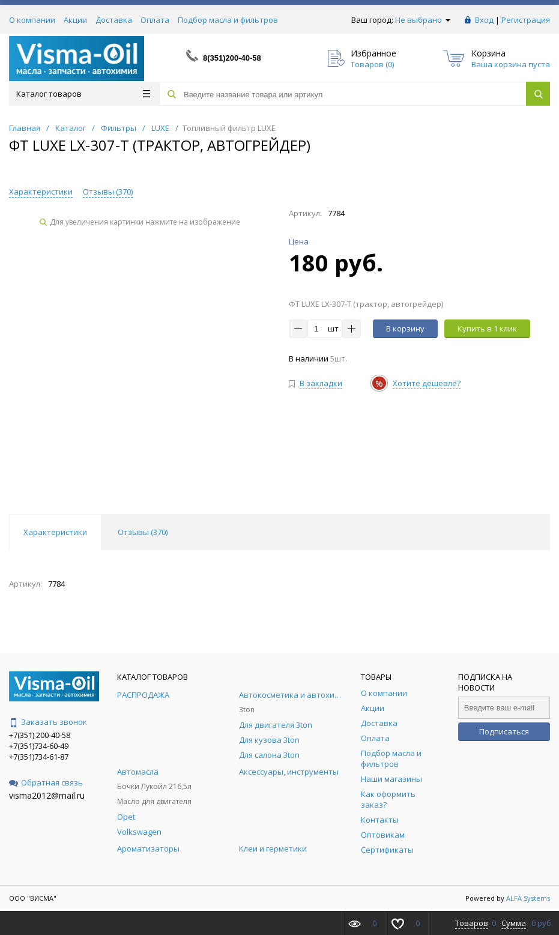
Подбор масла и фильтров (228, 19)
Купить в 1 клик (487, 328)
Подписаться (504, 731)
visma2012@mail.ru (47, 795)
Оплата (155, 19)
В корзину (405, 328)
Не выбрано (422, 19)
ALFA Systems (528, 898)
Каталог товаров (83, 93)
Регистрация (525, 19)
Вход (484, 19)
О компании (32, 19)
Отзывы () (108, 191)
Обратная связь (46, 782)
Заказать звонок (48, 721)
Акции (75, 19)
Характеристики (41, 191)
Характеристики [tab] (55, 532)
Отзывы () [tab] (143, 532)
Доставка (113, 19)
